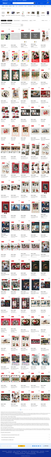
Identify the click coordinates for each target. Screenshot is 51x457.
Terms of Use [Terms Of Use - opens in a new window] (21, 452)
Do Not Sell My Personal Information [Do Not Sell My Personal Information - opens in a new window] (20, 453)
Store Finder (11, 0)
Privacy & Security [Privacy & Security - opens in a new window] (26, 452)
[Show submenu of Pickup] (14, 5)
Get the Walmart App (16, 452)
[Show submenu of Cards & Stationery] (23, 5)
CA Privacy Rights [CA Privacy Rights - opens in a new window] (32, 452)
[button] (5, 29)
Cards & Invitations (3, 8)
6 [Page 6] (29, 409)
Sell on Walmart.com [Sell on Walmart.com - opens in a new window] (24, 451)
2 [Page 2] (22, 409)
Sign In (47, 0)
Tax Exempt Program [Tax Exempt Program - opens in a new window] (9, 452)
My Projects (14, 0)
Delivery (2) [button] (10, 20)
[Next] (31, 409)
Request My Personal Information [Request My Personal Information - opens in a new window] (31, 453)
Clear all (34, 20)
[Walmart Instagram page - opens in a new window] (40, 445)
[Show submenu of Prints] (17, 5)
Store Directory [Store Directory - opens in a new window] (10, 451)
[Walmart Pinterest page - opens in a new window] (36, 445)
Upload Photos (24, 0)
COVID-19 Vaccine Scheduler (35, 451)
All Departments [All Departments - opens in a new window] (4, 451)
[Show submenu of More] (45, 5)
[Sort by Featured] (47, 20)
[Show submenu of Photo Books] (40, 5)
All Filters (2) (3, 20)
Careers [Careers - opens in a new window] (14, 451)
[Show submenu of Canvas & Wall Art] (32, 5)
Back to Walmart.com (5, 0)
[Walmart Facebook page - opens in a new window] (33, 445)
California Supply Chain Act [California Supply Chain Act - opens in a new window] (40, 452)
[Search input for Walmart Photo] (23, 3)
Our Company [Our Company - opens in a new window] (18, 451)
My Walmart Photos (19, 0)
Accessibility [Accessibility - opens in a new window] (47, 451)
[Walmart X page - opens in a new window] (34, 445)
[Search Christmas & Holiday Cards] (11, 25)
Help (29, 451)
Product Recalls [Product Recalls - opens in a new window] (42, 451)
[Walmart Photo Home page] (7, 3)
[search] (22, 25)
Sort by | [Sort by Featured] (43, 20)
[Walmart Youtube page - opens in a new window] (38, 445)
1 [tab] (24, 17)
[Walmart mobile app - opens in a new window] (45, 445)
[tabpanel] (3, 13)
